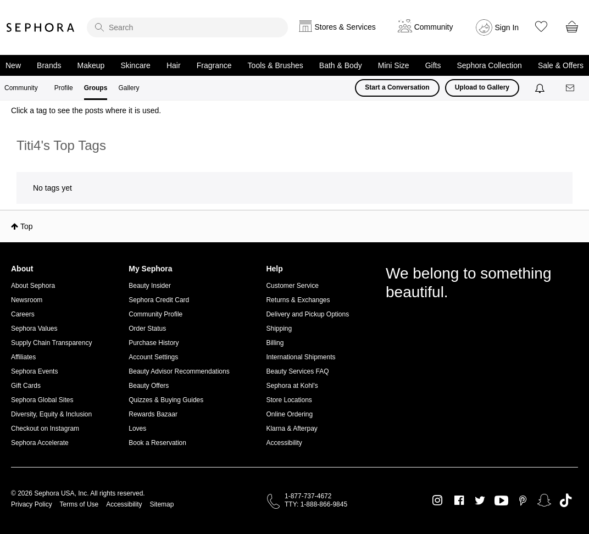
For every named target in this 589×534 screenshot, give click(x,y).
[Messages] (571, 88)
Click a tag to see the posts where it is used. (86, 110)
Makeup (91, 65)
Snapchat (544, 500)
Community (21, 88)
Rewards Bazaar (153, 414)
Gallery (128, 88)
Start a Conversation (397, 87)
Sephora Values (34, 328)
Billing (275, 343)
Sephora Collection (489, 65)
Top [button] (26, 226)
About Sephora (33, 286)
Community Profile (155, 314)
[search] (187, 27)
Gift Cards (26, 386)
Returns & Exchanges (298, 300)
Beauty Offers (149, 386)
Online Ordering (289, 414)
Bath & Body (340, 65)
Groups (96, 88)
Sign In (507, 27)
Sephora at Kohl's (292, 386)
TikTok (566, 500)
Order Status (147, 328)
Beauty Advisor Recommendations (179, 371)
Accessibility (284, 443)
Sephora (40, 27)
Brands (49, 65)
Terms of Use (79, 504)
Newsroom (26, 300)
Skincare (135, 65)
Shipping (279, 328)
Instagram (437, 500)
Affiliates (23, 357)
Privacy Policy (31, 504)
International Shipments (300, 357)
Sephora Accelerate (40, 443)
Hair (173, 65)
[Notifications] (540, 88)
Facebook (459, 500)
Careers (23, 314)
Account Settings (153, 357)
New (13, 65)
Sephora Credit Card (159, 300)
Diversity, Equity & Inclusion (51, 414)
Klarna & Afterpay (291, 428)
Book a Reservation (157, 443)
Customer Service (292, 286)
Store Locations (289, 400)
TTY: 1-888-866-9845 (316, 504)
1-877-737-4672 (308, 496)
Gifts (433, 65)
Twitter (480, 500)
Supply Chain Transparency (51, 343)
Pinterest (523, 500)
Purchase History (154, 343)
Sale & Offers (561, 65)
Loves (137, 428)
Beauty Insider (150, 286)
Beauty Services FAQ (297, 371)
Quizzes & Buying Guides (166, 400)
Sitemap (161, 504)
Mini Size (393, 65)
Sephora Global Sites (42, 400)
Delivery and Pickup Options (307, 314)
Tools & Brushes (275, 65)
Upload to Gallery (482, 87)
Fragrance (214, 65)
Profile (63, 88)
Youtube (501, 501)
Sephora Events (34, 371)
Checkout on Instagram (45, 428)
